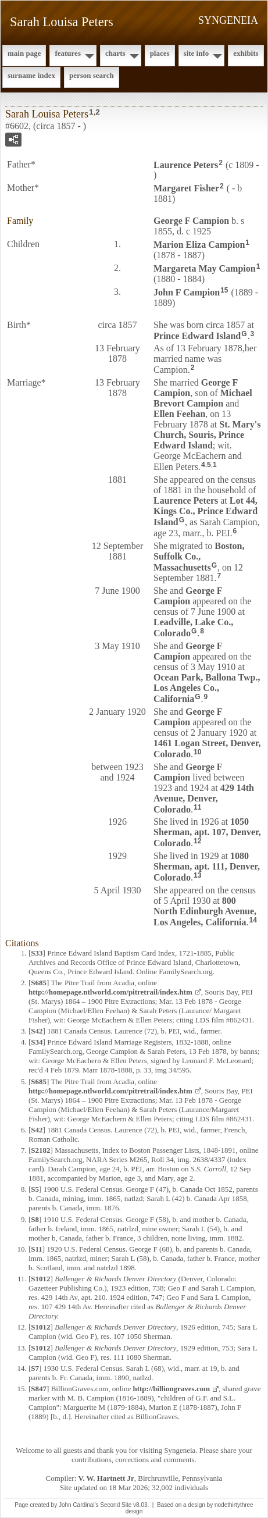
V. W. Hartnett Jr (106, 1478)
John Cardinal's (79, 1505)
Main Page (24, 53)
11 (197, 807)
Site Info (196, 53)
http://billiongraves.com (171, 1388)
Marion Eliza (199, 245)
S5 (35, 1189)
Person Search (91, 75)
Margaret (186, 188)
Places (160, 53)
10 (197, 752)
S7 (35, 1368)
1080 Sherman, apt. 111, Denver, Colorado (206, 866)
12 (197, 841)
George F (191, 221)
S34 (36, 1042)
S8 (35, 1219)
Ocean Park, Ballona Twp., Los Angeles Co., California (206, 688)
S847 (39, 1388)
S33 (36, 953)
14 (253, 920)
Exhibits (245, 53)
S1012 (40, 1278)
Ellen (179, 414)
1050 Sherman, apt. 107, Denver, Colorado (207, 832)
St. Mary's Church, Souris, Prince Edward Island (206, 434)
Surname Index (31, 75)
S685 (39, 982)
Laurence (185, 164)
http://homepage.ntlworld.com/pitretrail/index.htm (110, 992)
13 (197, 875)
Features (68, 53)
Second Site (115, 1505)
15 (224, 290)
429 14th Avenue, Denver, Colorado (203, 798)
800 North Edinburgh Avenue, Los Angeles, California (204, 911)
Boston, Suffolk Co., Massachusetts (198, 556)
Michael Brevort (202, 398)
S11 (36, 1249)
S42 (36, 1031)
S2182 (40, 1150)
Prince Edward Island (197, 335)
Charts (115, 53)
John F (186, 292)
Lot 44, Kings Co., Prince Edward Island (205, 511)
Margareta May (204, 268)
